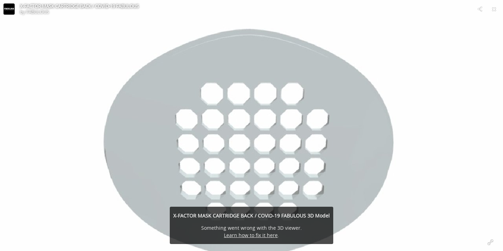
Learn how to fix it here (251, 235)
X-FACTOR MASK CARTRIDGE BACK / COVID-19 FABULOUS (79, 6)
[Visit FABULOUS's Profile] (9, 9)
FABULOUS (37, 12)
